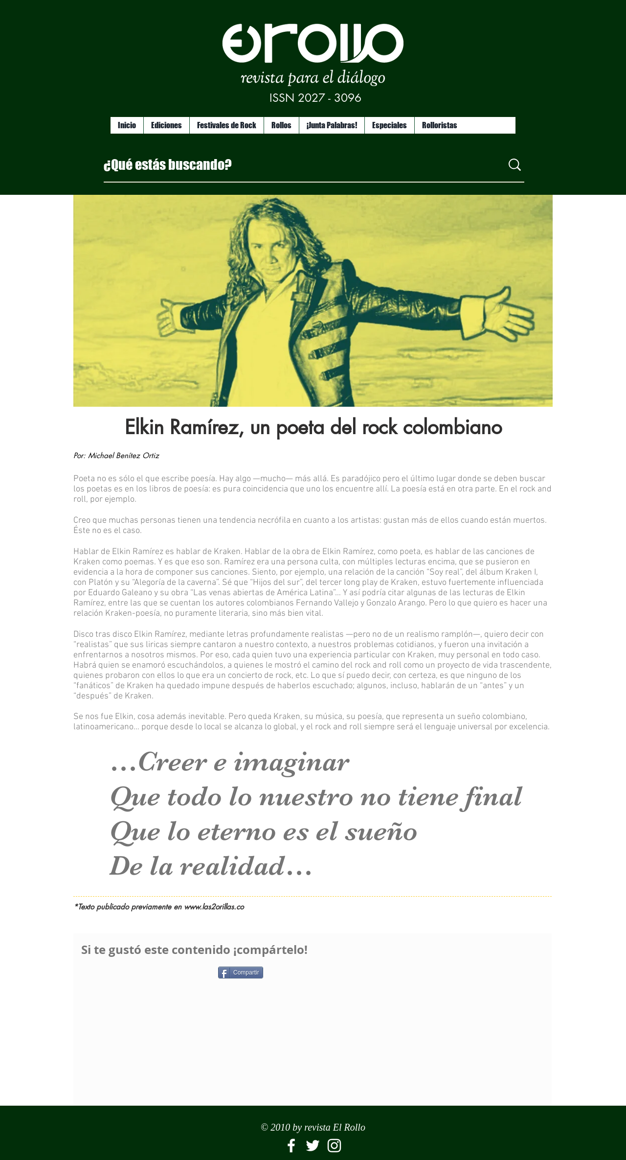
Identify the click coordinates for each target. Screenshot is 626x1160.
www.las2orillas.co (214, 906)
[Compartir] (240, 972)
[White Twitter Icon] (313, 1146)
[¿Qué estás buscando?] (296, 164)
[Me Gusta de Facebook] (142, 976)
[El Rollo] (291, 1146)
